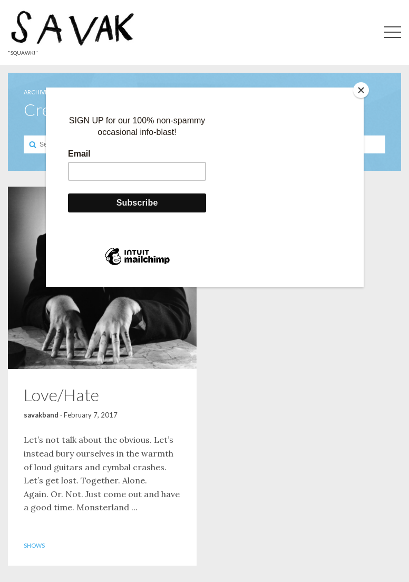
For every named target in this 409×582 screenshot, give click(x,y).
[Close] (361, 90)
